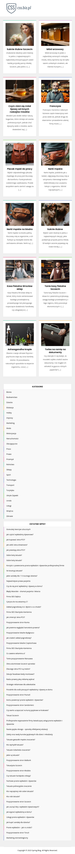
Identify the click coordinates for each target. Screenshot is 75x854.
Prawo (8, 454)
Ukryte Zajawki (12, 495)
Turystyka (10, 490)
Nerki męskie (55, 168)
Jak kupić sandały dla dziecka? (18, 822)
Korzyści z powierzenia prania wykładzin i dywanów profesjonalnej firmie (35, 565)
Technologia (11, 480)
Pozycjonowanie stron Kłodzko (18, 770)
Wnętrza (9, 511)
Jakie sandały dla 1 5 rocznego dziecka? (21, 576)
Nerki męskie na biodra (20, 229)
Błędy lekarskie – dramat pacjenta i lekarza (23, 591)
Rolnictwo (10, 464)
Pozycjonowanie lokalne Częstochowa (21, 643)
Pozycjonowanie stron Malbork (18, 760)
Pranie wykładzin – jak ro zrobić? (19, 827)
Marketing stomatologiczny (17, 838)
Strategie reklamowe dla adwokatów (20, 684)
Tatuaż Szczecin (12, 715)
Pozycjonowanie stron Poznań (18, 695)
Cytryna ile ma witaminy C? (17, 602)
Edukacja (9, 407)
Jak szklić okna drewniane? (16, 545)
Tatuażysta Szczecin (14, 765)
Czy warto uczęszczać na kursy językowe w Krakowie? (27, 710)
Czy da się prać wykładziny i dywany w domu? (24, 586)
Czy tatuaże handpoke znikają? (18, 776)
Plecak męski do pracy (19, 168)
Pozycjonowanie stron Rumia (17, 622)
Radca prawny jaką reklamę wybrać (20, 679)
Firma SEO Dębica (13, 596)
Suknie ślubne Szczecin (20, 49)
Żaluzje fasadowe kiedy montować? (20, 674)
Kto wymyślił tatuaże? (14, 745)
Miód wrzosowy (55, 49)
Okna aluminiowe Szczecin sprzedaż (20, 664)
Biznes (9, 392)
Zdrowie (9, 516)
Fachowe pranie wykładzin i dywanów (21, 781)
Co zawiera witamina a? (15, 653)
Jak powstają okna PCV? (15, 550)
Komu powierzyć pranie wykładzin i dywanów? (24, 700)
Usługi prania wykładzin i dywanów (20, 817)
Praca (8, 449)
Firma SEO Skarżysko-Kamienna (19, 612)
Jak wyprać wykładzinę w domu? (19, 812)
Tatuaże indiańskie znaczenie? (18, 750)
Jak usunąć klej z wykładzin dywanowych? (22, 807)
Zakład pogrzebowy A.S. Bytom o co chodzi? (23, 607)
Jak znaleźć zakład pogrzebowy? (18, 638)
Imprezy (9, 418)
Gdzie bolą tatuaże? (14, 555)
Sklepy (9, 469)
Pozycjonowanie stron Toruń (17, 832)
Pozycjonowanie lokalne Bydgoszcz (20, 633)
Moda (8, 428)
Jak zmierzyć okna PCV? (15, 617)
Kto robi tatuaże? (13, 796)
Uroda (8, 500)
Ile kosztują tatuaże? (14, 570)
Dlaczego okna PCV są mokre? (18, 669)
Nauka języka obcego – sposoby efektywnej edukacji (27, 729)
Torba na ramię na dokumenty (55, 351)
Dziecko (9, 402)
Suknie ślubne (55, 229)
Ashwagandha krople (20, 349)
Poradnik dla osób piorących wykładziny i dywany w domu (29, 689)
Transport (10, 485)
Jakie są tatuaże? (12, 755)
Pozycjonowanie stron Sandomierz (20, 705)
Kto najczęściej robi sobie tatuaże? (20, 791)
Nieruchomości (12, 438)
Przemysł (10, 459)
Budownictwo (11, 397)
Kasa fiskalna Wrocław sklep (19, 287)
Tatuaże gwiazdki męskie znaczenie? (20, 739)
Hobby (9, 413)
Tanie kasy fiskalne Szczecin (55, 287)
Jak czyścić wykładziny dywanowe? (19, 534)
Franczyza (55, 106)
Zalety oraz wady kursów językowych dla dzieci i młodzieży (29, 734)
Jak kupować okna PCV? (15, 539)
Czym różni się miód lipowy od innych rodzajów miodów (19, 109)
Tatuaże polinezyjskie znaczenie (19, 786)
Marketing (10, 423)
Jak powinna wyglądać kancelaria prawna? (23, 627)
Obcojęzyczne (11, 444)
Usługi (8, 506)
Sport (8, 475)
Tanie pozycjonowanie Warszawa (19, 658)
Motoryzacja (11, 433)
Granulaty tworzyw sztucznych (18, 529)
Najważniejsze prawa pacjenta (18, 581)
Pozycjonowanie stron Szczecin (18, 801)
